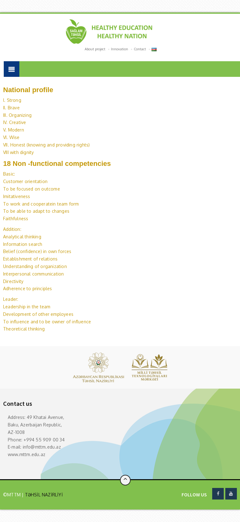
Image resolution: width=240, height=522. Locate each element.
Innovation (119, 49)
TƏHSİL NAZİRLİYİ (42, 494)
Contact (140, 49)
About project (95, 49)
